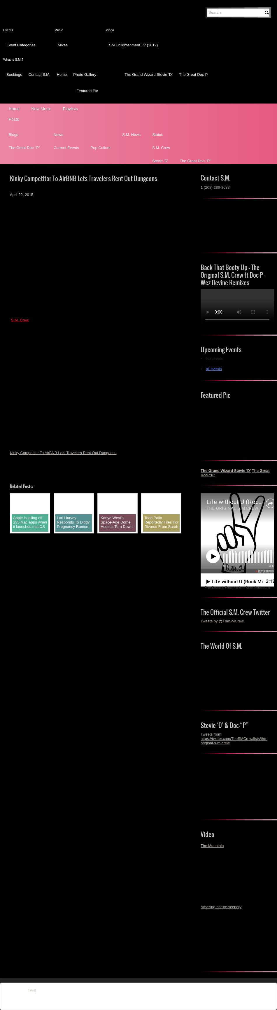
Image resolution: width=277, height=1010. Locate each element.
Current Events (66, 148)
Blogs (13, 134)
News (58, 134)
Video (110, 30)
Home (62, 74)
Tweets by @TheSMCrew (222, 621)
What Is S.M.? (13, 59)
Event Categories (21, 45)
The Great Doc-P (193, 74)
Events (8, 30)
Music (59, 30)
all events (214, 369)
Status (157, 134)
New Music (41, 108)
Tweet (32, 990)
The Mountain (212, 845)
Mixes (63, 45)
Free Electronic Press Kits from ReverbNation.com (237, 587)
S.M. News (131, 134)
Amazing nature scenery (221, 907)
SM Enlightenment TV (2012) (133, 45)
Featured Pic (87, 91)
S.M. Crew (161, 148)
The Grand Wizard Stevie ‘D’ (149, 74)
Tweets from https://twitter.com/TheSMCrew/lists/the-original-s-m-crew (234, 738)
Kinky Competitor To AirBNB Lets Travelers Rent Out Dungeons (63, 453)
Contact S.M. (39, 74)
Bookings (14, 74)
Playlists (70, 108)
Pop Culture (101, 148)
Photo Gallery (84, 74)
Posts (14, 119)
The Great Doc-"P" (24, 148)
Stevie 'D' (160, 161)
